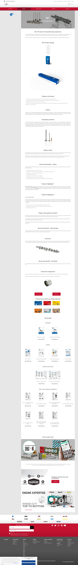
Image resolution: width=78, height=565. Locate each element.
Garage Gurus (60, 539)
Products (45, 540)
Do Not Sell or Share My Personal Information (28, 558)
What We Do (69, 545)
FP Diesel (24, 546)
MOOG (24, 551)
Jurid (24, 549)
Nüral (24, 552)
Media (65, 1)
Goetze (24, 548)
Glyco (24, 547)
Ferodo (24, 545)
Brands (24, 539)
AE (23, 540)
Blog (68, 546)
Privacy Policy (19, 534)
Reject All (28, 561)
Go (31, 527)
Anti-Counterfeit (59, 544)
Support (58, 543)
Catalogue (6, 539)
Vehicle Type (15, 540)
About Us (69, 539)
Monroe (24, 550)
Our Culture (34, 540)
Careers (55, 1)
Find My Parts (15, 539)
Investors (72, 1)
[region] (18, 561)
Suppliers (68, 1)
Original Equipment (60, 1)
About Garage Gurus (60, 540)
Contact (58, 545)
